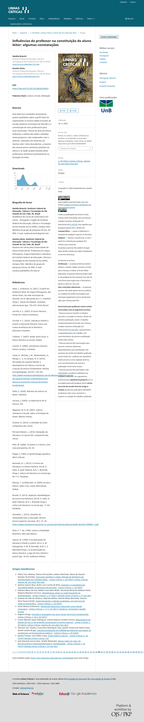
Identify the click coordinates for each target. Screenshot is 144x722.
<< (13, 652)
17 (51, 652)
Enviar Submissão (108, 37)
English (103, 82)
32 (91, 652)
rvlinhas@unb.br (27, 688)
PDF (63, 111)
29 (83, 652)
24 (70, 652)
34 (96, 652)
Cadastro (123, 2)
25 (72, 652)
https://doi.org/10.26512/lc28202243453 (30, 88)
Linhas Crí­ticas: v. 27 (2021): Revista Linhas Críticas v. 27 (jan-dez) (61, 595)
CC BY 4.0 (73, 224)
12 (37, 652)
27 (78, 652)
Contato (32, 18)
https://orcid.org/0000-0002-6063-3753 (25, 76)
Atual (22, 18)
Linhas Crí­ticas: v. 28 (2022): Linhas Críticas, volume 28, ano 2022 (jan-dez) (54, 623)
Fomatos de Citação (68, 148)
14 (43, 652)
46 (128, 652)
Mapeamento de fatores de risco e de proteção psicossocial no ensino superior (54, 621)
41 (115, 652)
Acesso (133, 2)
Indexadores (54, 18)
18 (53, 652)
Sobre (90, 18)
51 (142, 652)
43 (120, 652)
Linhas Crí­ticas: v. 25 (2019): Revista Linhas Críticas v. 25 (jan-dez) (51, 645)
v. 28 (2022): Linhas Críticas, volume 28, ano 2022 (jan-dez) (53, 33)
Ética (42, 18)
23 (67, 652)
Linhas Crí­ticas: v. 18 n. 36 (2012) (32, 617)
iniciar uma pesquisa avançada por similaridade (51, 658)
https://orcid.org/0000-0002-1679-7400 (25, 64)
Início (14, 33)
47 (131, 652)
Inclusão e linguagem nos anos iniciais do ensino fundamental (60, 614)
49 (136, 652)
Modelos (67, 18)
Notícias (79, 18)
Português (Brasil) (108, 78)
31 (88, 652)
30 (86, 652)
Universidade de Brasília (100, 679)
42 (118, 652)
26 (75, 652)
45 (126, 652)
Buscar (129, 18)
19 (56, 652)
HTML (74, 111)
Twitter (103, 59)
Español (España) (107, 86)
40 (112, 652)
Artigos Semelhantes (23, 569)
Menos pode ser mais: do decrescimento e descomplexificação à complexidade (49, 642)
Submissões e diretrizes (21, 24)
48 (134, 652)
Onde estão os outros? (58, 635)
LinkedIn (103, 62)
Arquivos (23, 33)
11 (35, 652)
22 (64, 652)
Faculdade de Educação (77, 679)
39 (110, 652)
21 (62, 652)
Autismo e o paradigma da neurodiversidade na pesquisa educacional (51, 586)
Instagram (104, 55)
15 (45, 652)
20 (59, 652)
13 (40, 652)
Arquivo (11, 18)
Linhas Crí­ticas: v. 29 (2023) (70, 587)
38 (107, 652)
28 (80, 652)
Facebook (104, 52)
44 (123, 652)
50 (139, 652)
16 (48, 652)
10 (32, 652)
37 (104, 652)
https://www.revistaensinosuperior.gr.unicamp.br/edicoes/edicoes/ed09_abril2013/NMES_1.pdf (55, 524)
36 (102, 652)
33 (94, 652)
